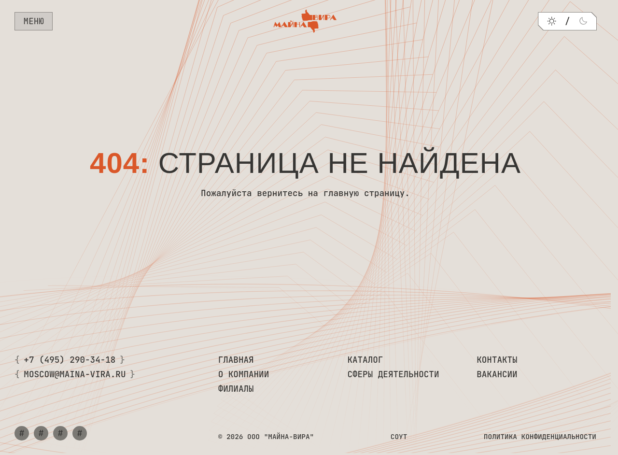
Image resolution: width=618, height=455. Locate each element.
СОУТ (399, 436)
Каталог (365, 360)
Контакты (497, 360)
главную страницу (364, 193)
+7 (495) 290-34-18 (69, 360)
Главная (236, 360)
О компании (243, 374)
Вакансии (497, 374)
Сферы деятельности (393, 374)
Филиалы (236, 389)
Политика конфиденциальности (540, 436)
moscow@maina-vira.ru (75, 374)
